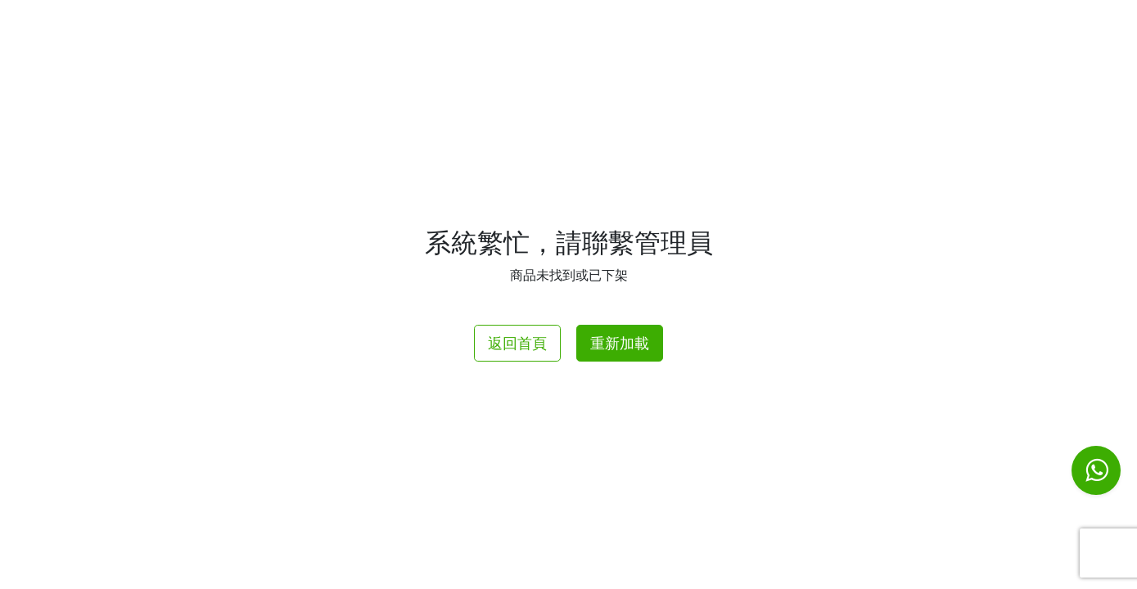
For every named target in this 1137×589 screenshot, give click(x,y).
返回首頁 (517, 343)
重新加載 (619, 343)
